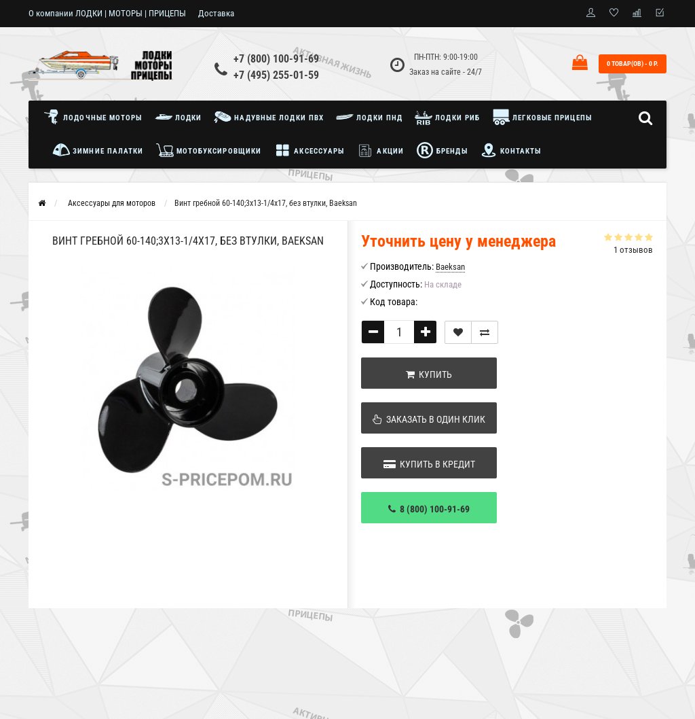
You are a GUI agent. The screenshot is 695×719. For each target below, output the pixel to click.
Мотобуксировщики (209, 150)
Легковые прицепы (542, 117)
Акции (380, 150)
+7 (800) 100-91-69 (276, 58)
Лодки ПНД (369, 117)
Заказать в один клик (429, 419)
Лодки (178, 117)
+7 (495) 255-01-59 (276, 75)
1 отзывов (633, 250)
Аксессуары (309, 150)
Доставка (216, 13)
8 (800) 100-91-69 (429, 509)
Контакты (511, 150)
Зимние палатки (98, 150)
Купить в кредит (429, 464)
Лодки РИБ (447, 117)
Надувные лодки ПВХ (269, 117)
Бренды (442, 150)
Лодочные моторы (96, 117)
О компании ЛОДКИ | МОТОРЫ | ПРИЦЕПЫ (107, 13)
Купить (429, 374)
